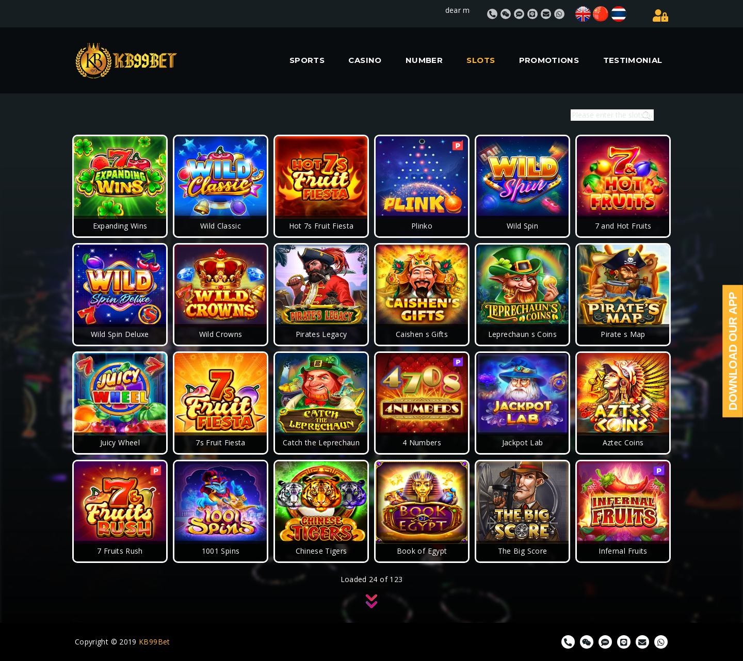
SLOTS (480, 60)
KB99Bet (154, 642)
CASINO (364, 60)
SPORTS (307, 60)
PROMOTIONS (549, 60)
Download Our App (732, 351)
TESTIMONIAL (633, 60)
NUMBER (424, 60)
